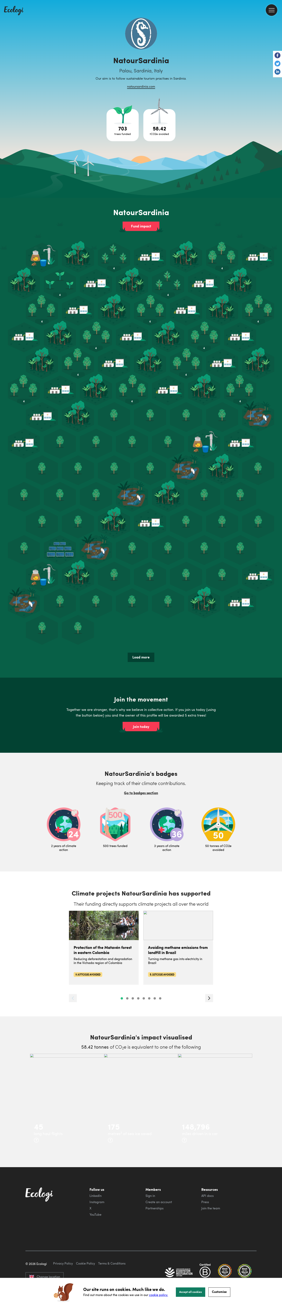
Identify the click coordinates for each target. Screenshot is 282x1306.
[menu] (271, 10)
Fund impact (141, 226)
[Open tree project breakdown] (123, 125)
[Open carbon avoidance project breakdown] (159, 125)
